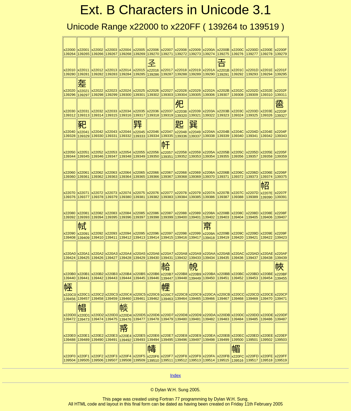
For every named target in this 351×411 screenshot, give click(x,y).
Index (175, 375)
